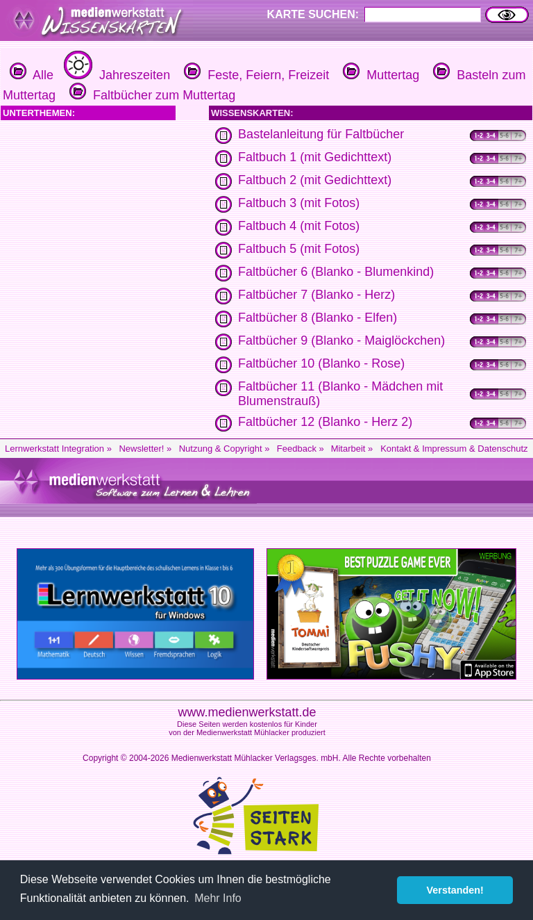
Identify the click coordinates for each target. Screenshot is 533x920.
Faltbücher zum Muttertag (150, 95)
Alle (31, 75)
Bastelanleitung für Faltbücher (321, 134)
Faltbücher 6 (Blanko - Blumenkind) (336, 272)
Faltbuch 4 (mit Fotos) (298, 226)
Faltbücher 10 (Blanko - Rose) (321, 363)
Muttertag (379, 75)
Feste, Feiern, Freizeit (254, 75)
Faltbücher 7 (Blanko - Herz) (316, 295)
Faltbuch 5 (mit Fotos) (298, 249)
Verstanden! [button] (455, 890)
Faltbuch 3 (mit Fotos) (298, 203)
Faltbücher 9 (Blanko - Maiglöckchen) (341, 340)
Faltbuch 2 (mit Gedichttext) (314, 180)
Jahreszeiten (115, 75)
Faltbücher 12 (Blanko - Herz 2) (325, 422)
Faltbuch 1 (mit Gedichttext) (314, 157)
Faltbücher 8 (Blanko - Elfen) (317, 318)
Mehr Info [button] (218, 898)
